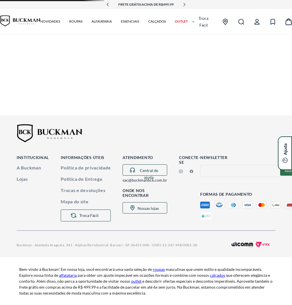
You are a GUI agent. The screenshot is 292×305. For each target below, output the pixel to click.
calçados (217, 275)
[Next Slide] (184, 4)
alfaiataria (68, 275)
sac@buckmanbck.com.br (145, 180)
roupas (159, 269)
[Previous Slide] (107, 4)
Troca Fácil (203, 21)
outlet (136, 281)
